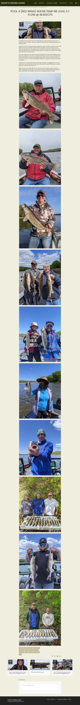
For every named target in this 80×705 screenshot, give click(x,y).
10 (33, 662)
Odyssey (21, 652)
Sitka (26, 652)
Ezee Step (21, 650)
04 (10, 662)
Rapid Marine (36, 648)
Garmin (36, 650)
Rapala (30, 652)
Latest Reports (15, 7)
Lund (27, 650)
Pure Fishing (36, 652)
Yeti (20, 654)
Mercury (31, 650)
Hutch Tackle (22, 648)
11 (55, 662)
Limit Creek (29, 648)
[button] (42, 3)
